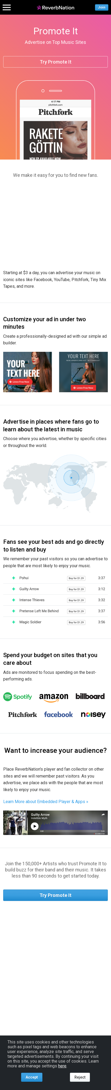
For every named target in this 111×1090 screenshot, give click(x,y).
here (62, 1065)
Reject (79, 1077)
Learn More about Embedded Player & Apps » (45, 801)
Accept (32, 1077)
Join (101, 7)
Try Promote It (56, 62)
